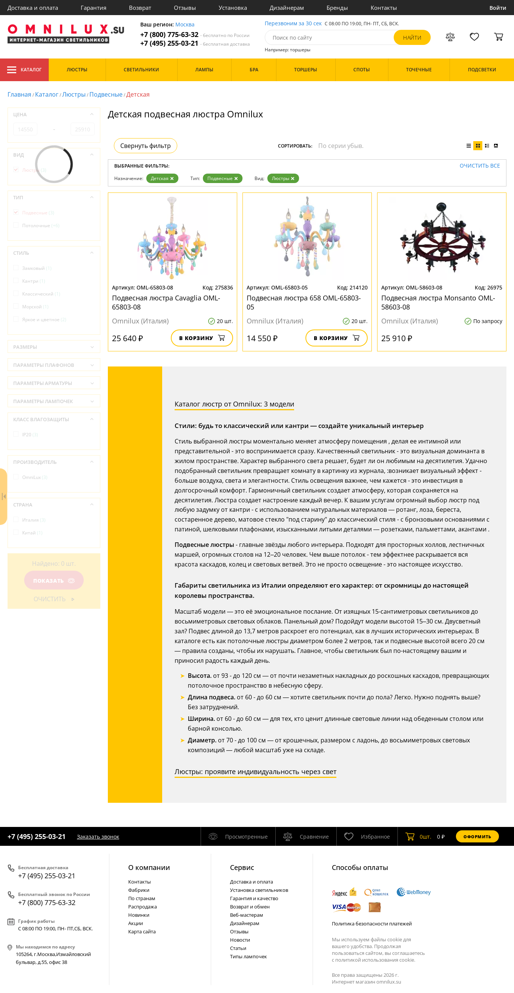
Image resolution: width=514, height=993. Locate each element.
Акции (135, 923)
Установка (233, 7)
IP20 (30, 434)
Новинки (138, 914)
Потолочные (41, 225)
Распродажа (142, 906)
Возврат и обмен (250, 906)
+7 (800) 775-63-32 (195, 34)
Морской (35, 306)
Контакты (384, 7)
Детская (162, 178)
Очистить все (480, 166)
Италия (34, 520)
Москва (185, 25)
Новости (240, 939)
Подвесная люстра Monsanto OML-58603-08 (438, 302)
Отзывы (185, 7)
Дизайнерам (287, 7)
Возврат (140, 7)
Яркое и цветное (44, 319)
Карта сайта (142, 931)
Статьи (238, 948)
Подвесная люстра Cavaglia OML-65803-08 (166, 302)
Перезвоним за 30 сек (293, 23)
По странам (141, 898)
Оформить (477, 836)
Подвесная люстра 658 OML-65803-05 (304, 302)
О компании (149, 867)
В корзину (202, 338)
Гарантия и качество (254, 898)
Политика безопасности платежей (372, 923)
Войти (497, 7)
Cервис (242, 867)
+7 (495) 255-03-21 (195, 43)
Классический (41, 294)
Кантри (33, 281)
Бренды (337, 7)
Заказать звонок (98, 836)
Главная (19, 94)
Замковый (37, 268)
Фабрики (138, 890)
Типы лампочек (248, 956)
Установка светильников (259, 890)
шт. (418, 836)
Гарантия (93, 7)
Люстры (74, 94)
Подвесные (106, 94)
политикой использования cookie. (375, 959)
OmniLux (35, 477)
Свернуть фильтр (145, 146)
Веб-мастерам (246, 914)
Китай (32, 533)
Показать (54, 580)
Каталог (24, 69)
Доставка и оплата (33, 7)
